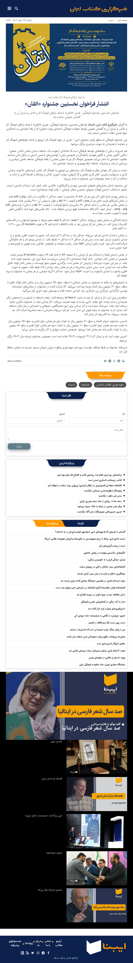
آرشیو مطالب (58, 943)
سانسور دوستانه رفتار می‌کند (50, 890)
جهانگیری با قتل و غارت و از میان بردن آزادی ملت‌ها (101, 574)
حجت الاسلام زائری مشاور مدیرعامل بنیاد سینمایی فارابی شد (97, 651)
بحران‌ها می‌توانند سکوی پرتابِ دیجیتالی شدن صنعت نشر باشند (95, 637)
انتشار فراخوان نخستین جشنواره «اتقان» (67, 103)
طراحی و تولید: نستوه (66, 958)
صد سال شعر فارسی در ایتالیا (91, 728)
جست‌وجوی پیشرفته (15, 943)
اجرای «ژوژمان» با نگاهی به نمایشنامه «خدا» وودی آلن (99, 616)
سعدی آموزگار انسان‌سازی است (111, 644)
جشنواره (85, 384)
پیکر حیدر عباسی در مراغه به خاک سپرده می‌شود (99, 506)
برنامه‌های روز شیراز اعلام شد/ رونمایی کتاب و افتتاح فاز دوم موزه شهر (89, 475)
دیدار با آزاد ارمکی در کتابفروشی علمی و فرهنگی (103, 602)
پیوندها (29, 943)
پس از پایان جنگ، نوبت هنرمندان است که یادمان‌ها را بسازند (97, 630)
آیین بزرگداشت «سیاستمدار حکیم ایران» (43, 815)
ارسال (19, 446)
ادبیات (111, 20)
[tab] (80, 523)
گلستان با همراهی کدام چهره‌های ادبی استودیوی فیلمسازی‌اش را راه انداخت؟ (90, 532)
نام (123, 414)
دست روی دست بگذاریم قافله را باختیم (107, 623)
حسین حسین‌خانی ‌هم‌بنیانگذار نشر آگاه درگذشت (99, 512)
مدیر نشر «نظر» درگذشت (110, 496)
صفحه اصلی (122, 20)
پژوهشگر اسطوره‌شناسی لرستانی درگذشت (103, 491)
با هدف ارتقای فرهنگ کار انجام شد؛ (66, 97)
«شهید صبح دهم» (54, 853)
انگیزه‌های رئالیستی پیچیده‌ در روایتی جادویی (104, 553)
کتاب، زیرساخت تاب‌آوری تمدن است (105, 480)
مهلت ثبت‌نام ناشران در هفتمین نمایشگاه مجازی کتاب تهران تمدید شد (92, 581)
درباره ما (38, 943)
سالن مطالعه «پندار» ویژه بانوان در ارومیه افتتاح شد (101, 595)
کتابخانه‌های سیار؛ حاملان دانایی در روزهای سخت (102, 567)
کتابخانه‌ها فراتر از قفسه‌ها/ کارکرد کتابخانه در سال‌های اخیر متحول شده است (90, 588)
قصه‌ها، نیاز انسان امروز (52, 778)
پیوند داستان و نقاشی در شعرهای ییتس (107, 658)
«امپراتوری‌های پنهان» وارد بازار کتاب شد (106, 609)
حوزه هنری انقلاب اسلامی (110, 384)
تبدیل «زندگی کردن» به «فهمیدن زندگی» (106, 560)
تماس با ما (48, 943)
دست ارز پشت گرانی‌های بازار (112, 546)
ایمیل (62, 414)
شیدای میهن (56, 741)
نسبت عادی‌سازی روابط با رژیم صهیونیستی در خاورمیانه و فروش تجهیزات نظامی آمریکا (85, 539)
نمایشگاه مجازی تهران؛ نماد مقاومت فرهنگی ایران (102, 664)
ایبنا (98, 9)
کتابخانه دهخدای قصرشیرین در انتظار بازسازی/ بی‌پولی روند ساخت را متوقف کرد (85, 485)
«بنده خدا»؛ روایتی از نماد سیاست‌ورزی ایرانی (101, 501)
